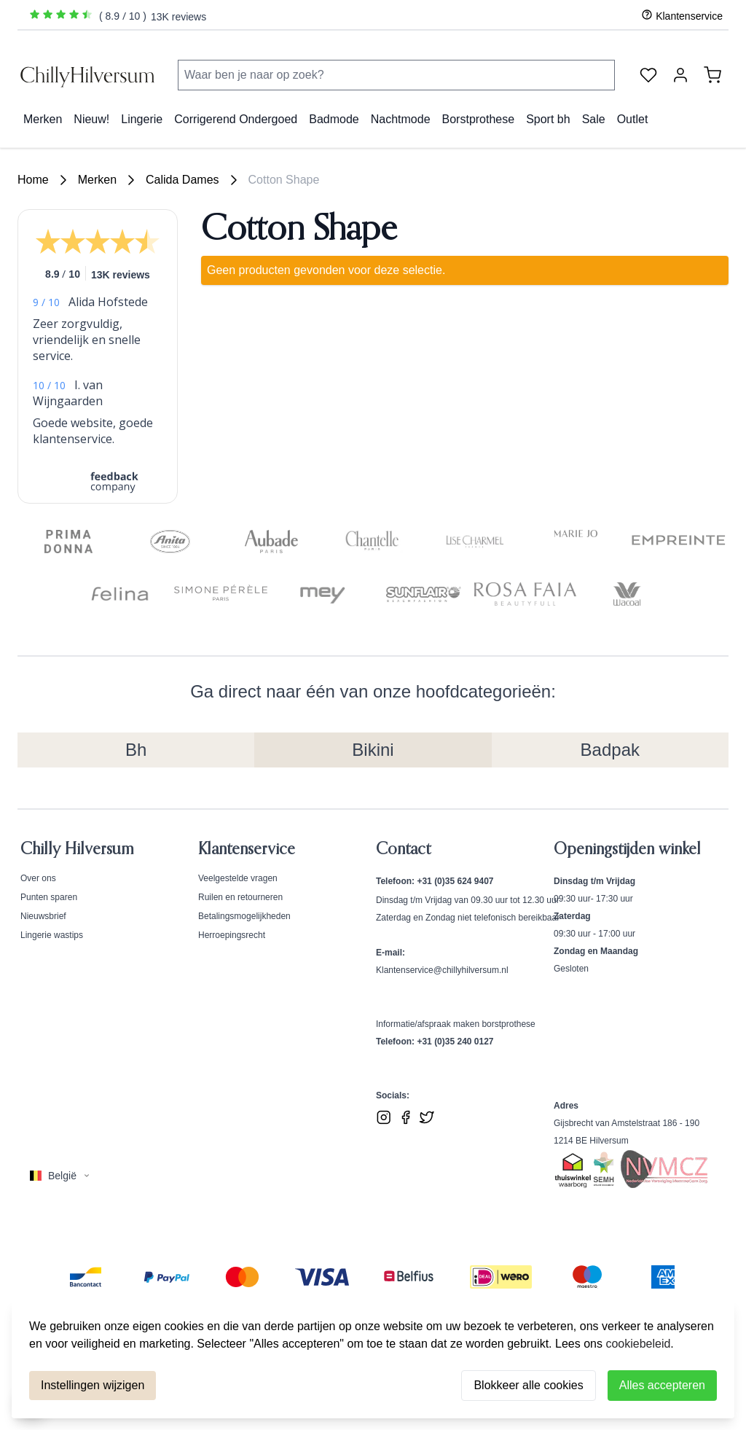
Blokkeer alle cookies (528, 1385)
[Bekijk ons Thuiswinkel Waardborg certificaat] (573, 1171)
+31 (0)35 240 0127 (455, 1041)
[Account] (680, 75)
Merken (97, 179)
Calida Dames (182, 179)
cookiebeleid (637, 1343)
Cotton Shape (284, 179)
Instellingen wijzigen (92, 1385)
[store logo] (88, 75)
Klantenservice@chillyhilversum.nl (442, 970)
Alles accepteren (662, 1385)
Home (33, 179)
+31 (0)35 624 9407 (455, 881)
